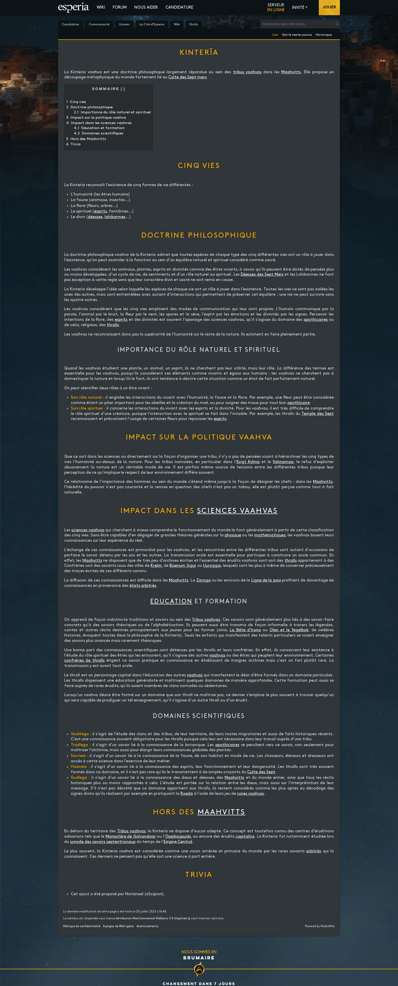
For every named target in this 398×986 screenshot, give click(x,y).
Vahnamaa (283, 462)
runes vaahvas (250, 794)
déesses (95, 217)
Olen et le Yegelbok (289, 630)
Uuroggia (212, 566)
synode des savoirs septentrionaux (103, 842)
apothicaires (316, 320)
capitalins (245, 836)
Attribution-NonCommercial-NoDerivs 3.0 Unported (151, 918)
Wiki (101, 7)
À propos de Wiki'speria (118, 926)
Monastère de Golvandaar (131, 836)
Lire (275, 33)
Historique (324, 33)
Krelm (156, 566)
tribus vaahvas (247, 72)
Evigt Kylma (248, 462)
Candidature (179, 7)
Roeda (186, 794)
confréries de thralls (84, 660)
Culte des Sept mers (187, 77)
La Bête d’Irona (245, 630)
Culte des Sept (261, 772)
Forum (120, 7)
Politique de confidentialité (81, 926)
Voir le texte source (297, 33)
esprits (100, 211)
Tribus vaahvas (206, 620)
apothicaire (298, 403)
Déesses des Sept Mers (262, 274)
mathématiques (270, 535)
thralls (113, 325)
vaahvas (217, 655)
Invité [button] (298, 8)
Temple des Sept (318, 414)
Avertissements (147, 926)
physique (233, 535)
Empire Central (178, 842)
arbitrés (313, 851)
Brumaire (199, 958)
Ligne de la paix (266, 580)
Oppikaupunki (178, 836)
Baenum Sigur (183, 566)
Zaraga (203, 580)
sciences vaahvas (237, 510)
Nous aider (146, 7)
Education (171, 601)
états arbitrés (142, 586)
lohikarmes (115, 217)
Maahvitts (291, 72)
